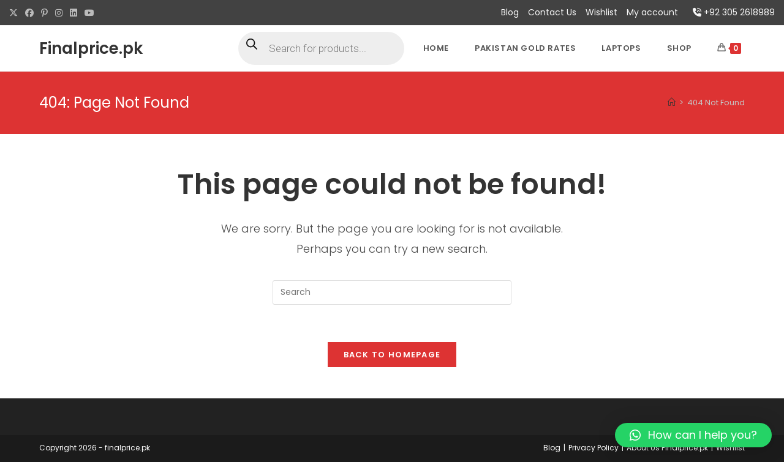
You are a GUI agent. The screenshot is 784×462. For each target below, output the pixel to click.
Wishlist (601, 12)
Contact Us (552, 12)
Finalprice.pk (91, 48)
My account (652, 12)
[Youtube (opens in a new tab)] (89, 13)
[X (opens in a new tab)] (15, 13)
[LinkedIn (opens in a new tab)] (73, 13)
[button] (693, 435)
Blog (510, 12)
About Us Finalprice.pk (667, 447)
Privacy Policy (593, 447)
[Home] (672, 102)
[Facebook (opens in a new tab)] (29, 13)
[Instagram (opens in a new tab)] (58, 13)
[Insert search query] (392, 292)
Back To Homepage (392, 354)
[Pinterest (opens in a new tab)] (44, 13)
